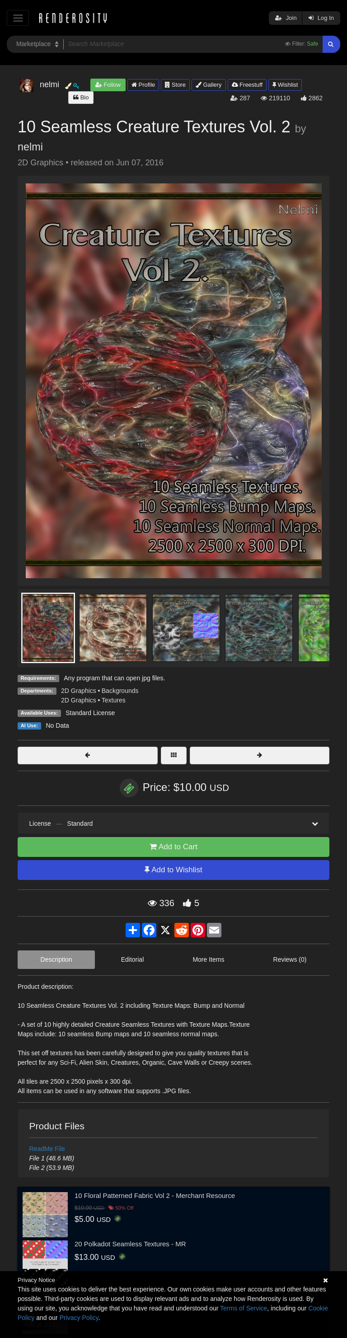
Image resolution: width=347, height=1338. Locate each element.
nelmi (30, 147)
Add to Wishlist (173, 869)
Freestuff (247, 84)
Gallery (209, 84)
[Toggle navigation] (18, 18)
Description (56, 959)
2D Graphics (78, 690)
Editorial (132, 959)
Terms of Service (243, 1308)
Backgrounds (120, 690)
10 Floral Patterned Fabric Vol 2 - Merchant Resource (155, 1195)
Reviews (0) (290, 959)
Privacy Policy (79, 1317)
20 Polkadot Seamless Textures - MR (130, 1244)
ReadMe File (47, 1148)
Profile (143, 84)
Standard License (90, 712)
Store (175, 84)
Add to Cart (173, 846)
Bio (81, 97)
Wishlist (285, 84)
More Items (208, 959)
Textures (114, 700)
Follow (108, 84)
